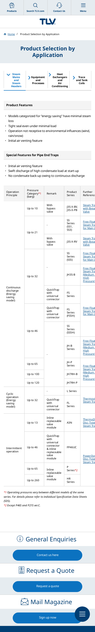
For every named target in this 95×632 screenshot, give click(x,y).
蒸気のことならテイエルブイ (47, 21)
